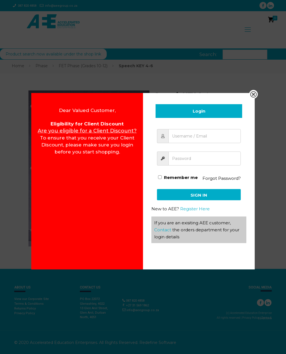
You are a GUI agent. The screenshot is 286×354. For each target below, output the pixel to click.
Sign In (198, 195)
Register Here (195, 208)
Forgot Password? (221, 178)
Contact (162, 229)
